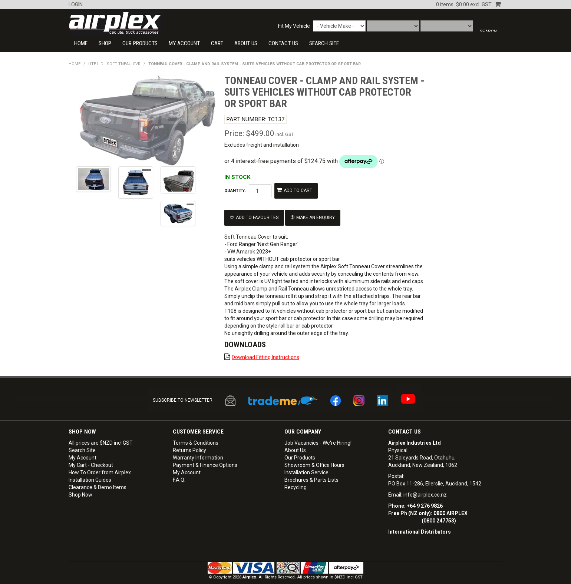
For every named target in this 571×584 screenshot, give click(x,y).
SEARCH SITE (324, 43)
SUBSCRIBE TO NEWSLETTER (182, 393)
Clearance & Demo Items (97, 479)
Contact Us (404, 423)
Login (76, 4)
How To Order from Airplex (100, 464)
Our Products (140, 43)
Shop (105, 43)
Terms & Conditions (195, 435)
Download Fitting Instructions (265, 351)
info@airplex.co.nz (425, 487)
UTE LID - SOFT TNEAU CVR (114, 64)
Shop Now (80, 487)
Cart (217, 43)
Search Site (82, 442)
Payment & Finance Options (205, 457)
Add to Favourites (255, 213)
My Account (184, 43)
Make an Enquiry (310, 213)
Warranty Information (198, 449)
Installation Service (306, 464)
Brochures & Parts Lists (311, 472)
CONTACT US (283, 43)
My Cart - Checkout (91, 457)
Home (81, 43)
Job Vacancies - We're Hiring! (317, 435)
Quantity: (235, 190)
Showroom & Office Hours (314, 457)
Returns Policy (189, 442)
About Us (245, 43)
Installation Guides (90, 472)
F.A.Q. (179, 472)
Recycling (295, 479)
